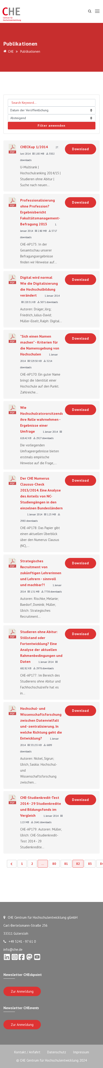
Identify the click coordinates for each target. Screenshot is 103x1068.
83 (90, 864)
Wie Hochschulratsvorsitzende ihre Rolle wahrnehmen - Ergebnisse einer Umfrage (42, 419)
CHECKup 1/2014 (34, 147)
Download (80, 149)
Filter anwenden (51, 125)
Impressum (81, 1052)
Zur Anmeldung (22, 991)
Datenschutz (56, 1052)
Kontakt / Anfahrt (27, 1052)
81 (66, 864)
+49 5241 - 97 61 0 (19, 941)
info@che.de (12, 949)
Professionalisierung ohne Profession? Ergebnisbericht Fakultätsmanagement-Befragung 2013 (40, 212)
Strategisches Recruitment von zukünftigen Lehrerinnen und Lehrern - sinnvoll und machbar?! (40, 573)
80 (54, 864)
